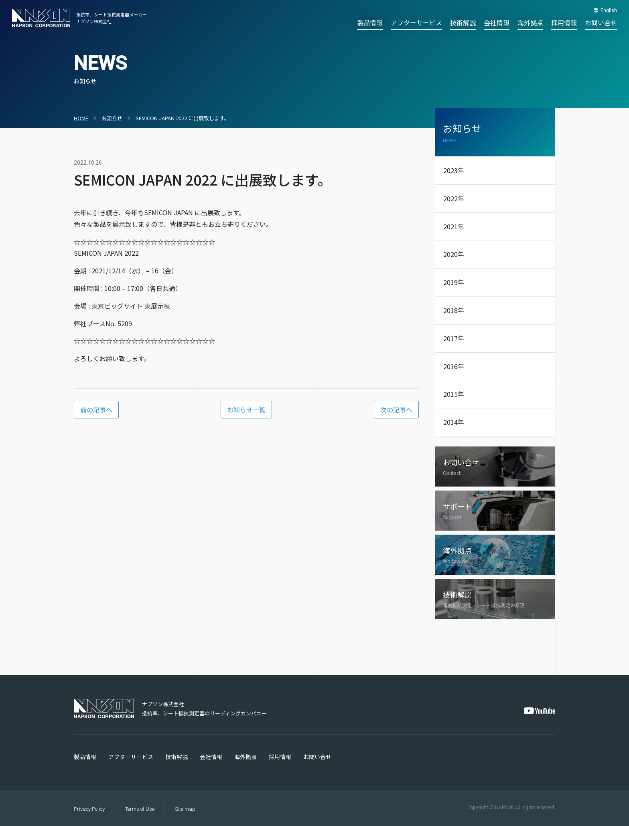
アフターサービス (130, 757)
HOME (81, 118)
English (609, 10)
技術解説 (176, 757)
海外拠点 (245, 757)
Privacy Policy (89, 809)
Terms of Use (139, 809)
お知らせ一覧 (246, 409)
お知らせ (111, 118)
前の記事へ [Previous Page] (96, 409)
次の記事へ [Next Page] (396, 409)
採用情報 (280, 757)
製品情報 (85, 757)
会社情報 (211, 757)
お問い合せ (317, 757)
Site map (185, 809)
